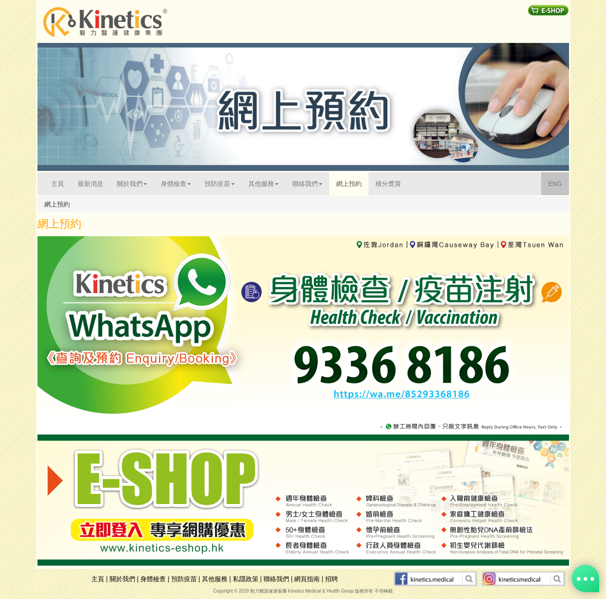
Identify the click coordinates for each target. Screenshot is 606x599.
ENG (558, 183)
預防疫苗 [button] (220, 183)
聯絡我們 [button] (307, 183)
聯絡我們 (276, 579)
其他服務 (214, 579)
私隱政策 (245, 579)
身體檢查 (153, 579)
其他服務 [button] (263, 183)
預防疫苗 (184, 579)
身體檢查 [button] (176, 183)
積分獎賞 (388, 183)
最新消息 (90, 183)
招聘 (331, 579)
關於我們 (122, 579)
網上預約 (349, 183)
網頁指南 (307, 579)
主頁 (61, 183)
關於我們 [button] (132, 183)
